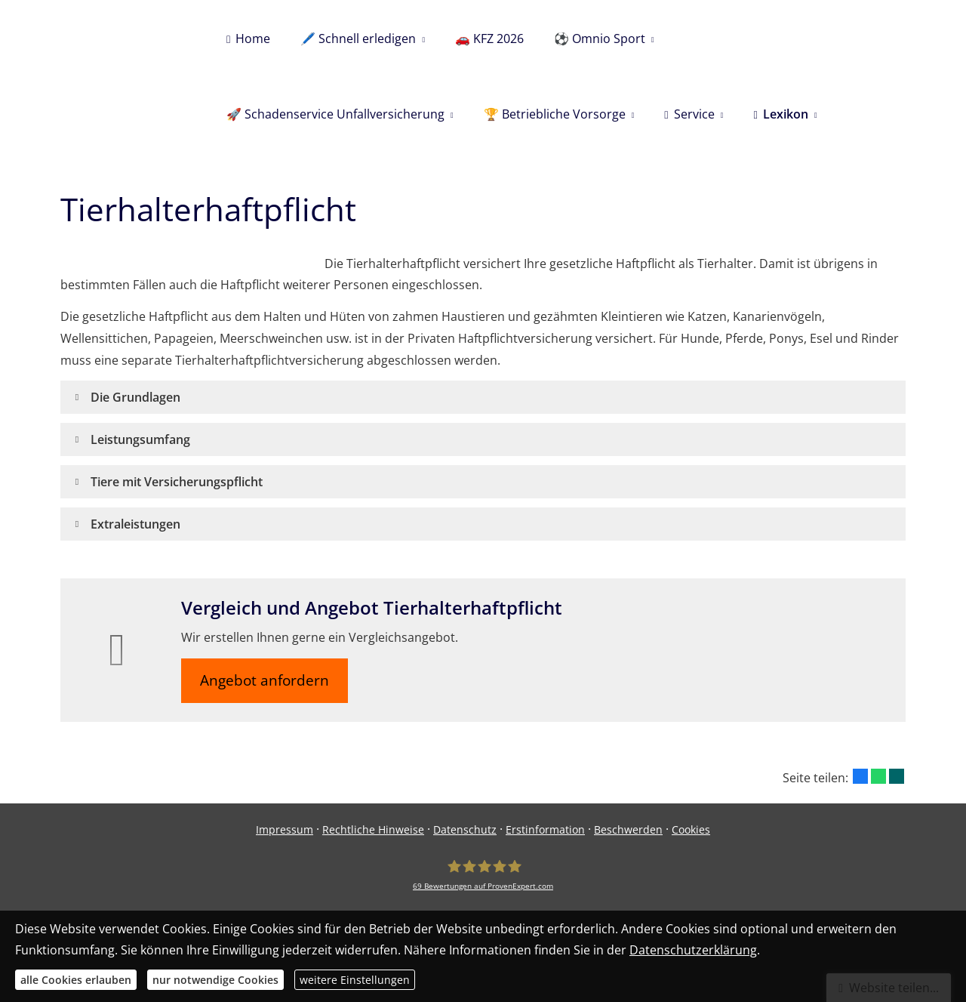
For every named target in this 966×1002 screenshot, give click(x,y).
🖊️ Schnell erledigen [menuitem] (358, 38)
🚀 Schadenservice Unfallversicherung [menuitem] (335, 114)
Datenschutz (465, 829)
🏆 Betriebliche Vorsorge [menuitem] (555, 114)
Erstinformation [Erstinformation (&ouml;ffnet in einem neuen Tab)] (545, 829)
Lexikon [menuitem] (780, 114)
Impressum (284, 829)
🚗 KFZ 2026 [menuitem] (489, 38)
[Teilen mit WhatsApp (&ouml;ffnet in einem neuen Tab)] (878, 776)
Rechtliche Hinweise (373, 829)
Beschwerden (628, 829)
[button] (135, 397)
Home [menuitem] (248, 38)
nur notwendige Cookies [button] (215, 980)
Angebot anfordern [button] (264, 680)
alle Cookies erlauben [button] (75, 980)
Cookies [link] (691, 829)
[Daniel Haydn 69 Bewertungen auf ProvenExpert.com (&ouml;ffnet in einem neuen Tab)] (483, 875)
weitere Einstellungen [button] (355, 980)
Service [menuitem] (689, 114)
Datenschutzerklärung (693, 950)
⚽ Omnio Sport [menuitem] (599, 38)
